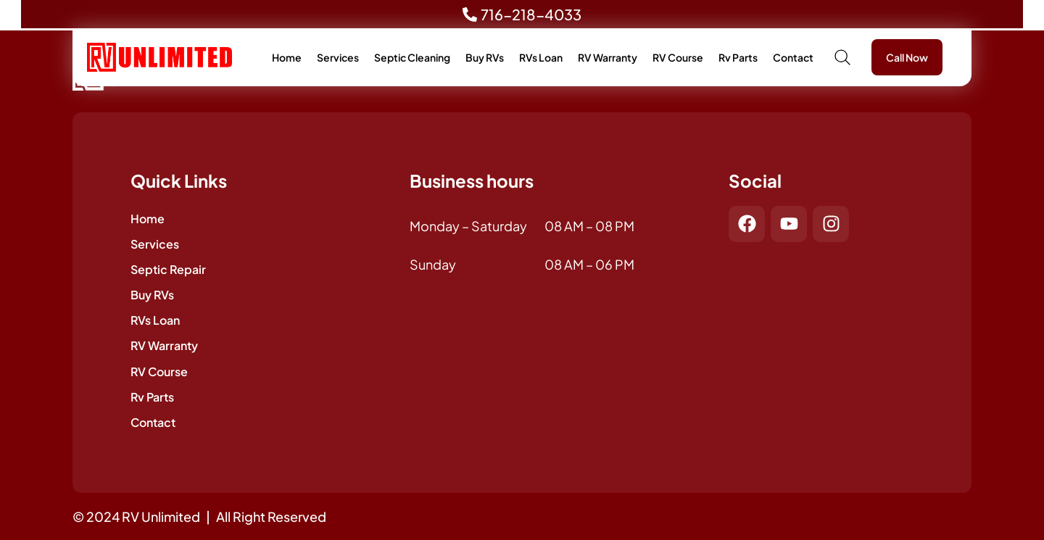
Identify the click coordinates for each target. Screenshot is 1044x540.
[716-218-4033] (470, 17)
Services (338, 57)
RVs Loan (541, 57)
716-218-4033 (531, 14)
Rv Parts (738, 57)
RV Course (677, 57)
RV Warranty (607, 57)
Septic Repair (168, 269)
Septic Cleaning (412, 57)
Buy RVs (484, 57)
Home (287, 57)
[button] (842, 57)
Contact (793, 57)
